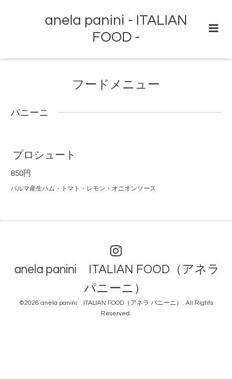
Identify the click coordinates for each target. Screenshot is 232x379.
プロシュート (44, 155)
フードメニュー (116, 85)
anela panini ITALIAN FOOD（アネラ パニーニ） (117, 278)
